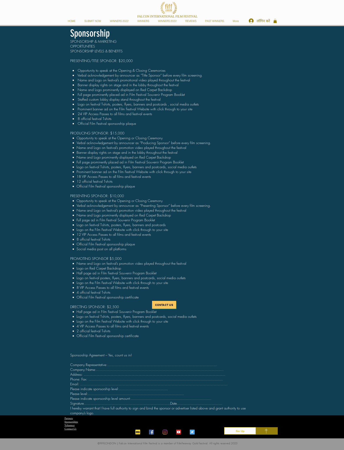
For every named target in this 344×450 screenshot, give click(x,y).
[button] (144, 21)
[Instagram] (165, 432)
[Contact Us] (164, 305)
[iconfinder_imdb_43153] (137, 432)
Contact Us (70, 428)
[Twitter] (192, 432)
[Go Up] (240, 430)
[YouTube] (178, 432)
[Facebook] (151, 432)
